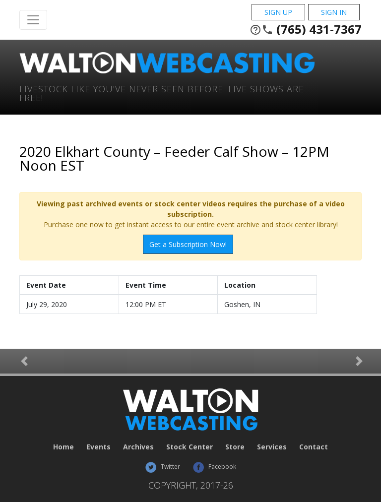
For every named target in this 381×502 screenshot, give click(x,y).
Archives (138, 446)
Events (98, 446)
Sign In (334, 12)
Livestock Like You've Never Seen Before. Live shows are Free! (161, 92)
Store (235, 446)
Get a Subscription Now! (188, 244)
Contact (313, 446)
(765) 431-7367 (306, 29)
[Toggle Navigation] (33, 20)
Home (63, 446)
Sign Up (278, 12)
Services (272, 446)
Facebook (214, 466)
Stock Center (189, 446)
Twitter (162, 466)
